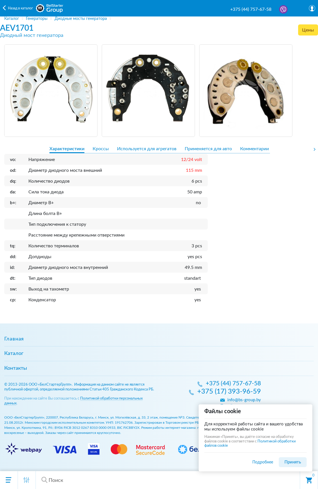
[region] (159, 19)
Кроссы (101, 149)
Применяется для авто (208, 149)
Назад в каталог (20, 8)
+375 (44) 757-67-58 (250, 9)
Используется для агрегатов (146, 149)
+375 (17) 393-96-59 (229, 392)
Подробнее (262, 462)
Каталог (13, 353)
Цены (308, 30)
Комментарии (254, 149)
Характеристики (66, 149)
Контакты (15, 368)
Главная (14, 339)
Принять (292, 462)
